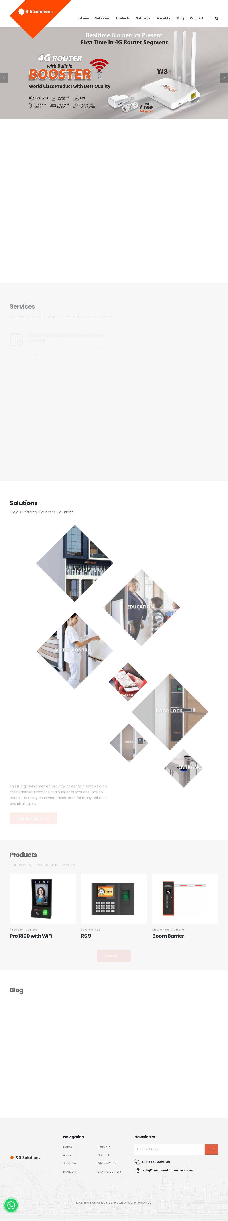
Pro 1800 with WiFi (31, 938)
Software (143, 18)
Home (84, 18)
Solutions (102, 18)
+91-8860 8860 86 (155, 1162)
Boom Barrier (168, 938)
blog (180, 18)
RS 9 (86, 938)
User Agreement (109, 1171)
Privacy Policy (107, 1163)
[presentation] (4, 78)
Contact (196, 18)
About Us (164, 18)
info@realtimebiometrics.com (168, 1170)
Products (123, 18)
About (67, 1155)
